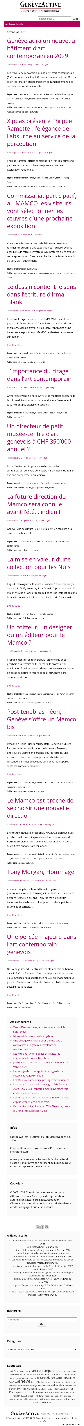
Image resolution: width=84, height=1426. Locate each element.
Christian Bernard (26, 412)
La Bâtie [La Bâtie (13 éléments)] (18, 1385)
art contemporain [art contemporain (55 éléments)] (44, 1371)
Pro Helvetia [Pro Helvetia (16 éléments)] (42, 1392)
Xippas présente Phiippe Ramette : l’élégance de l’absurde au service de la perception (41, 132)
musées (10, 103)
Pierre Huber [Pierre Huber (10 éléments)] (69, 1389)
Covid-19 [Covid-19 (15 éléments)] (35, 1378)
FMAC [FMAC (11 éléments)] (11, 1382)
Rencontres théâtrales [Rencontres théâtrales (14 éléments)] (59, 1392)
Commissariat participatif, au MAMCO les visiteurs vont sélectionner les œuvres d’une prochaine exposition (42, 211)
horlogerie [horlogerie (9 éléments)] (70, 1382)
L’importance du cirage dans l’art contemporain (39, 375)
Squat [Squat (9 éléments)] (23, 1396)
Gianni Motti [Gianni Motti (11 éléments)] (36, 1382)
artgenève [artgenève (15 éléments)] (63, 1371)
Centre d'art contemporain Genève (34, 94)
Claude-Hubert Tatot (47, 880)
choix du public (25, 269)
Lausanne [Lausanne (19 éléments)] (28, 1385)
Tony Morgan (62, 923)
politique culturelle (30, 112)
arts (58, 107)
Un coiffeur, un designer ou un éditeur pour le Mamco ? (39, 634)
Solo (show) (20, 1031)
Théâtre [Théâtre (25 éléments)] (38, 1395)
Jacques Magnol (41, 64)
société (21, 417)
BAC (21, 1003)
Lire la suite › (14, 345)
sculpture (61, 186)
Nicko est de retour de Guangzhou (33, 1036)
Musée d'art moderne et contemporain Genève (49, 98)
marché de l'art (40, 541)
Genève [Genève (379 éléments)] (22, 1381)
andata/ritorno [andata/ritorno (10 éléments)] (14, 1371)
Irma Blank (23, 353)
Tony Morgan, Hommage (40, 872)
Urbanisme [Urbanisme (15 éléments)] (69, 1399)
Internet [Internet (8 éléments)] (11, 1385)
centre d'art (29, 1003)
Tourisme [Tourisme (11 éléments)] (59, 1399)
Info (40, 234)
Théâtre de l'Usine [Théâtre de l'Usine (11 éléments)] (51, 1396)
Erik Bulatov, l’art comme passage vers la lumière (41, 1080)
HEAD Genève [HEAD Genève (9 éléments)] (60, 1382)
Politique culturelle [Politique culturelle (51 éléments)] (22, 1392)
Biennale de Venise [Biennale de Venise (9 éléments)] (17, 1374)
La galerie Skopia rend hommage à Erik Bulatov (40, 1084)
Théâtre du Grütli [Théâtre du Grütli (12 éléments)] (30, 1399)
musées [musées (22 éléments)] (31, 1388)
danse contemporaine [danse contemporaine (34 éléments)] (61, 1377)
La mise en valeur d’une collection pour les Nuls (39, 563)
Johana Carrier (35, 353)
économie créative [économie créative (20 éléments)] (42, 1402)
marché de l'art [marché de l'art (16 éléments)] (56, 1385)
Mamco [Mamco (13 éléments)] (45, 1385)
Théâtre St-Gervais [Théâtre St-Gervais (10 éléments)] (47, 1399)
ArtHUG (22, 923)
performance (45, 927)
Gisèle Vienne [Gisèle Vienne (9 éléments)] (48, 1382)
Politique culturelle (54, 858)
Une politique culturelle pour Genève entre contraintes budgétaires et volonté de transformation (37, 1045)
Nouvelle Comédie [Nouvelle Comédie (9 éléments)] (44, 1389)
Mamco (25, 98)
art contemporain (48, 107)
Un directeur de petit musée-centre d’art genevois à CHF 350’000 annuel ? (39, 437)
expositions (66, 107)
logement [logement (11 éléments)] (37, 1385)
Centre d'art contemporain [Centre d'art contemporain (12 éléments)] (38, 1374)
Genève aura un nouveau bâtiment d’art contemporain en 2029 (41, 48)
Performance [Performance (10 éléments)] (58, 1389)
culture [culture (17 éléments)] (43, 1377)
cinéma (25, 927)
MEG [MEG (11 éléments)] (67, 1385)
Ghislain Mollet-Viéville (36, 614)
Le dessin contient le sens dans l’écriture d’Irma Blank (41, 294)
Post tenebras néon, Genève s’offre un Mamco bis (41, 719)
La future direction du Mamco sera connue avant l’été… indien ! (36, 504)
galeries (52, 186)
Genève (17, 98)
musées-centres (14, 112)
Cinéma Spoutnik (34, 923)
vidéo (9, 277)
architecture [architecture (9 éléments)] (26, 1371)
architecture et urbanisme (29, 107)
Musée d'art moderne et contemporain (51, 483)
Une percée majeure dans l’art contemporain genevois (41, 944)
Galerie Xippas (41, 177)
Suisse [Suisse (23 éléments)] (29, 1395)
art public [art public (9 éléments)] (72, 1371)
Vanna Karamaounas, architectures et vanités (39, 1027)
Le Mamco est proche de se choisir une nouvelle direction (40, 807)
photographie (59, 273)
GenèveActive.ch (16, 1418)
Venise (64, 412)
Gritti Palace (48, 412)
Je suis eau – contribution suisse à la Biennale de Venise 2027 (43, 1266)
